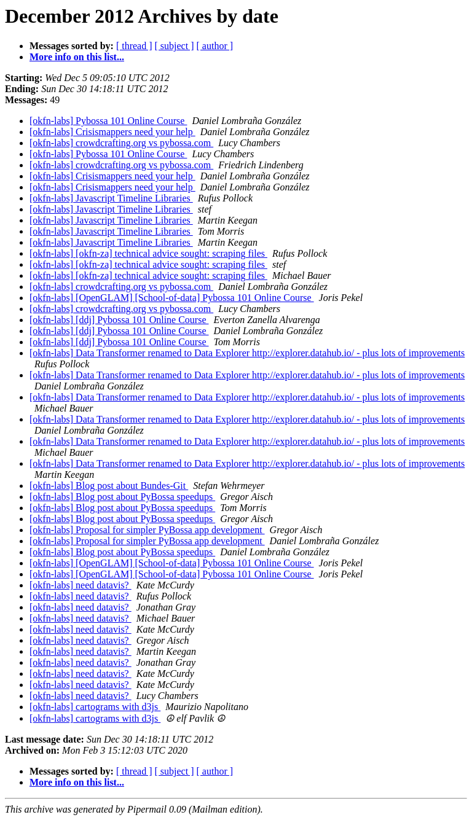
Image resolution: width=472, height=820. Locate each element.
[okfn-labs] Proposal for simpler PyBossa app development (147, 530)
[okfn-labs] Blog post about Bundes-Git (109, 485)
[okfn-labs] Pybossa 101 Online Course (108, 120)
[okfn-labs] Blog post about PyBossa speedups (122, 496)
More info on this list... (77, 57)
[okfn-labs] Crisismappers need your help (112, 132)
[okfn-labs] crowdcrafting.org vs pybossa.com (121, 143)
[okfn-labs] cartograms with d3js (95, 706)
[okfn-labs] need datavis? (81, 585)
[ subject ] (174, 46)
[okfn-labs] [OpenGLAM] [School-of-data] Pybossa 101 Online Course (172, 297)
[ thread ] (134, 46)
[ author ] (215, 46)
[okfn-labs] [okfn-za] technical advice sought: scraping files (148, 253)
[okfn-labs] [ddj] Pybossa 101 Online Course (119, 319)
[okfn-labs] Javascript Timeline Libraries (111, 198)
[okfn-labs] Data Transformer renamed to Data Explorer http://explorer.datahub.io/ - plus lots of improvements (247, 353)
